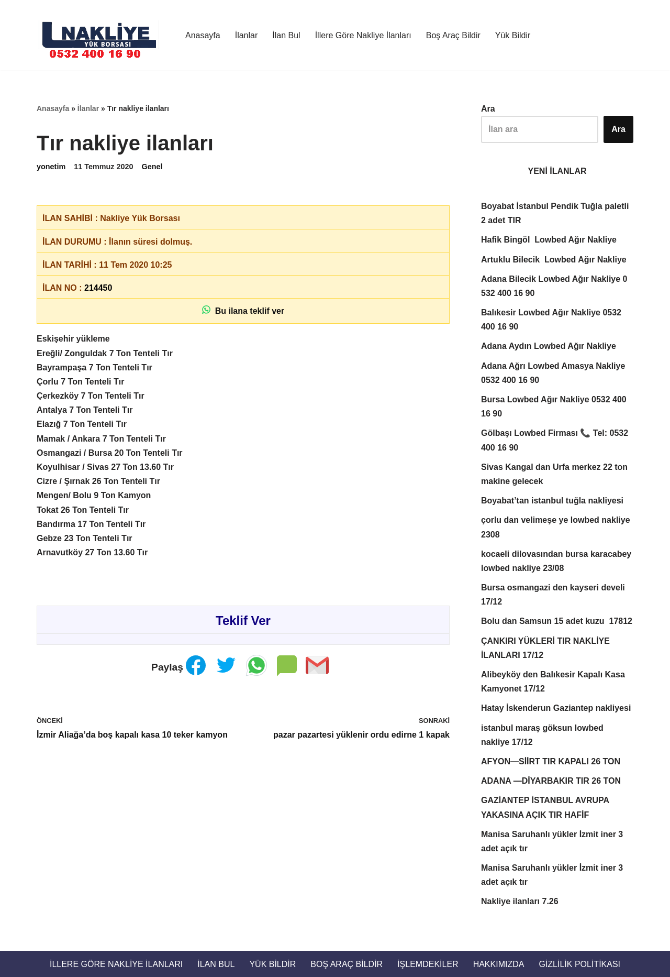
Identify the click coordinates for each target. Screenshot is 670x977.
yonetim (51, 166)
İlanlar (246, 35)
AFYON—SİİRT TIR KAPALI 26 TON (550, 761)
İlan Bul (286, 35)
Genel (152, 166)
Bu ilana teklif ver (243, 310)
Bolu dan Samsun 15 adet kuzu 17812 (556, 621)
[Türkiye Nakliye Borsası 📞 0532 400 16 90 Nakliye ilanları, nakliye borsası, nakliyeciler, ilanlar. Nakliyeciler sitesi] (102, 35)
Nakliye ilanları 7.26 (520, 901)
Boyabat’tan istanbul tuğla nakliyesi (553, 500)
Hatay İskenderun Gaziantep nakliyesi (556, 708)
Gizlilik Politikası (579, 964)
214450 (98, 287)
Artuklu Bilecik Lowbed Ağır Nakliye (554, 259)
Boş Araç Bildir (453, 35)
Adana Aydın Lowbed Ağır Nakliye (548, 346)
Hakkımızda (498, 964)
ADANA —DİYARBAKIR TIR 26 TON (551, 780)
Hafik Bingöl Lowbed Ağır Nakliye (549, 239)
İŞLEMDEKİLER (427, 964)
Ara (488, 108)
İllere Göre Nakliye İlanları (363, 35)
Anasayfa (202, 35)
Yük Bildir (513, 35)
